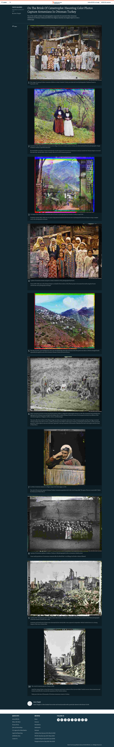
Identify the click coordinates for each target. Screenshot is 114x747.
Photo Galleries (17, 7)
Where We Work (16, 722)
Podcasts (37, 730)
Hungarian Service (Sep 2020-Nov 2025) (45, 741)
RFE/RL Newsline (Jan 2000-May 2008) (45, 735)
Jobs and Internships (17, 727)
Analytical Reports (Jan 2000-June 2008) (45, 738)
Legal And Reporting (17, 733)
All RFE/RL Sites (16, 735)
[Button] (14, 26)
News (36, 719)
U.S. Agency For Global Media (19, 730)
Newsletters (38, 724)
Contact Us (15, 738)
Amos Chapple (17, 13)
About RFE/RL (15, 719)
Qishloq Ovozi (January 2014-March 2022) (45, 733)
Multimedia (37, 727)
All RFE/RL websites (106, 2)
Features (37, 722)
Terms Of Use (15, 724)
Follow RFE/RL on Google (93, 2)
